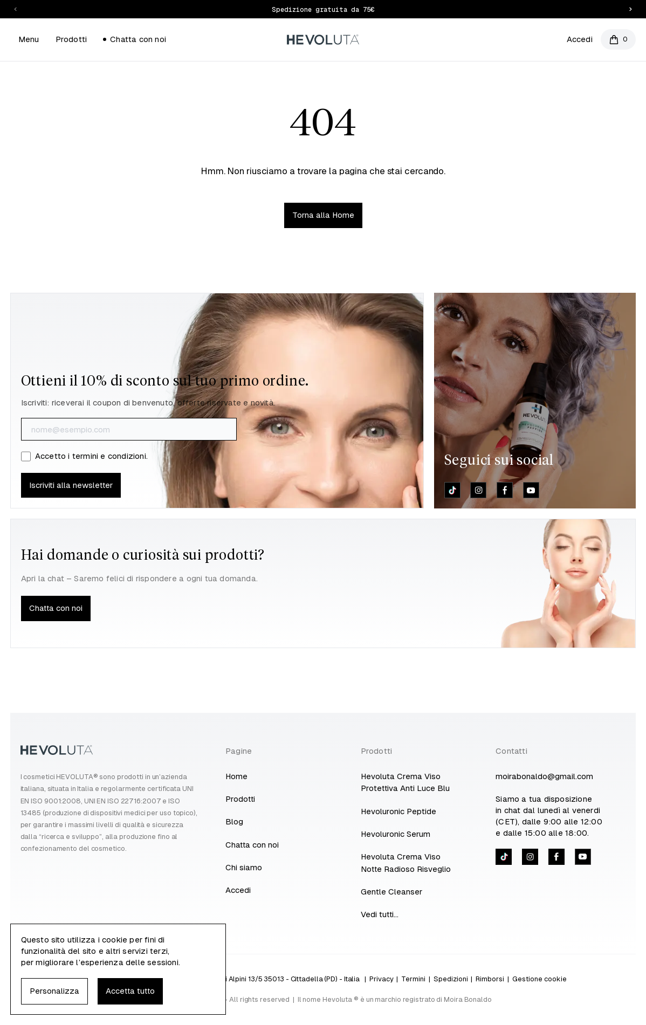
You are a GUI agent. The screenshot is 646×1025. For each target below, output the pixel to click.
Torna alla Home (323, 214)
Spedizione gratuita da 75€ (323, 9)
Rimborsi (490, 979)
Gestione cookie (539, 979)
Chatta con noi (134, 39)
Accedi (580, 39)
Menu (28, 39)
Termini (413, 979)
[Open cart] (618, 39)
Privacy (381, 979)
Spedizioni (451, 979)
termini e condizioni (109, 455)
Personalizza (54, 990)
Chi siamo (243, 867)
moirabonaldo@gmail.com (544, 776)
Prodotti (71, 39)
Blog (234, 821)
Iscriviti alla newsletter (71, 485)
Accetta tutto (130, 990)
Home (236, 776)
